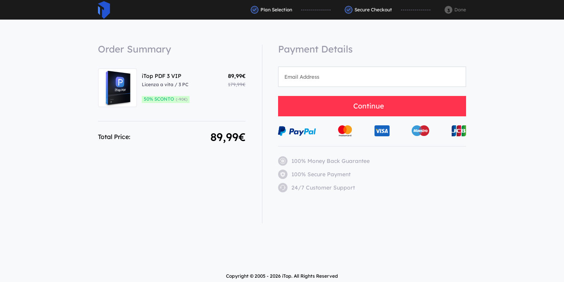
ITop (104, 10)
